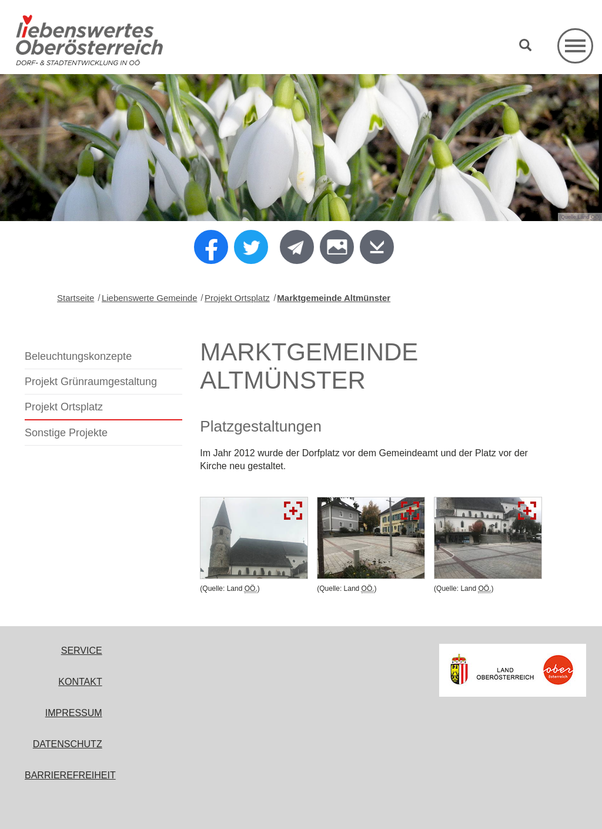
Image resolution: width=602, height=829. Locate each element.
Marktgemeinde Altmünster (333, 298)
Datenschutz (67, 744)
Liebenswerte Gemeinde (150, 298)
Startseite (75, 298)
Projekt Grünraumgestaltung (91, 381)
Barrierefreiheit (70, 775)
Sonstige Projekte (66, 433)
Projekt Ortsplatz (237, 298)
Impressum (73, 713)
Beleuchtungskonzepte (78, 356)
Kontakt (80, 682)
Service (81, 651)
